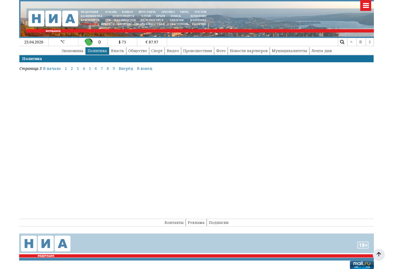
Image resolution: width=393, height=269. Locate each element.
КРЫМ (160, 15)
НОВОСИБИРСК (123, 15)
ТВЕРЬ (184, 11)
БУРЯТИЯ (124, 24)
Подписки (219, 222)
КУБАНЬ (111, 11)
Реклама (196, 222)
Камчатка (198, 20)
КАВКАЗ (127, 11)
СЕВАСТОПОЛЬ (178, 24)
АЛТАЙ (146, 15)
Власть (117, 50)
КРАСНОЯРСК (90, 20)
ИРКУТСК (107, 24)
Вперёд (126, 68)
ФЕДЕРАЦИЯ (89, 11)
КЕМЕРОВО (198, 15)
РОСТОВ (200, 11)
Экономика (72, 50)
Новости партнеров (249, 50)
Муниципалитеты (289, 50)
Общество (137, 50)
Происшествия (197, 50)
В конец (144, 68)
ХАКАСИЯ (176, 20)
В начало (52, 68)
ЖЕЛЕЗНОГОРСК (152, 20)
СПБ (108, 20)
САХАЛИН (199, 24)
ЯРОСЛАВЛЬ (147, 11)
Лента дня (321, 50)
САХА (160, 24)
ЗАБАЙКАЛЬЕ (144, 24)
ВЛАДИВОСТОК (125, 20)
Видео (173, 50)
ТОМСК (176, 15)
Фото (221, 50)
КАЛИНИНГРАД (91, 15)
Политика (97, 50)
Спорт (157, 50)
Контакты (174, 222)
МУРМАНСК (89, 24)
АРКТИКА (168, 11)
